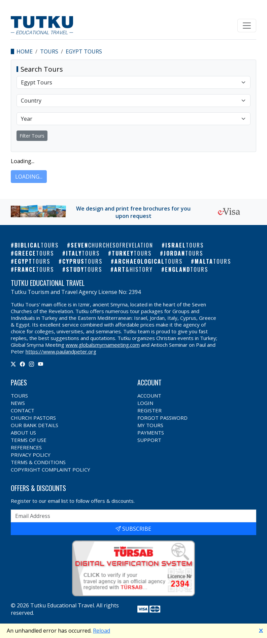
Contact (22, 410)
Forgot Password (162, 417)
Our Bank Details (34, 425)
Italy (83, 253)
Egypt (32, 261)
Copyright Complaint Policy (50, 469)
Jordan (183, 253)
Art (133, 269)
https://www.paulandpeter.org (61, 351)
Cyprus (82, 261)
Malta (213, 261)
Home (24, 51)
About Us (23, 432)
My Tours (150, 425)
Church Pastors (33, 417)
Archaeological (148, 261)
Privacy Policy (31, 454)
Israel (184, 245)
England (186, 269)
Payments (150, 432)
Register (149, 410)
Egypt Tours (84, 51)
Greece (34, 253)
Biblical (36, 245)
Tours (49, 51)
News (18, 403)
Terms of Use (28, 440)
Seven (112, 245)
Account (149, 395)
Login (145, 403)
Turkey (132, 253)
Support (149, 440)
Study (84, 269)
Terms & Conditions (38, 462)
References (26, 447)
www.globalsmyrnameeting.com (103, 344)
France (34, 269)
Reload (101, 630)
